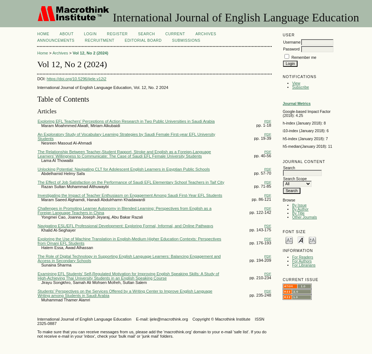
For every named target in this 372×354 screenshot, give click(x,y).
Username (291, 42)
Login (90, 34)
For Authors (302, 261)
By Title (298, 213)
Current (175, 34)
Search (146, 34)
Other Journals (304, 217)
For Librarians (303, 265)
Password (291, 49)
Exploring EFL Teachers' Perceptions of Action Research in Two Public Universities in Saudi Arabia (126, 121)
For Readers (302, 257)
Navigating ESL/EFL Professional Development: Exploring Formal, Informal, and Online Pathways (125, 226)
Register (117, 34)
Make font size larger (312, 240)
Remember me (303, 58)
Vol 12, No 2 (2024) (90, 53)
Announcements (55, 40)
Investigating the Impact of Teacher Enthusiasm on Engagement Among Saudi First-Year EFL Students (129, 195)
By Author (300, 209)
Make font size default (300, 240)
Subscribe (300, 87)
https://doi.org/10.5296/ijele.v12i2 (76, 79)
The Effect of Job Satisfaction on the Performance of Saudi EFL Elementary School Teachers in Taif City (130, 182)
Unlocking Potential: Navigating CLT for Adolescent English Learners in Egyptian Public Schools (123, 169)
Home (43, 34)
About (66, 34)
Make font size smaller (289, 240)
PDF (267, 121)
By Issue (299, 205)
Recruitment (99, 40)
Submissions (186, 40)
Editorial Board (143, 40)
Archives (205, 34)
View (296, 83)
